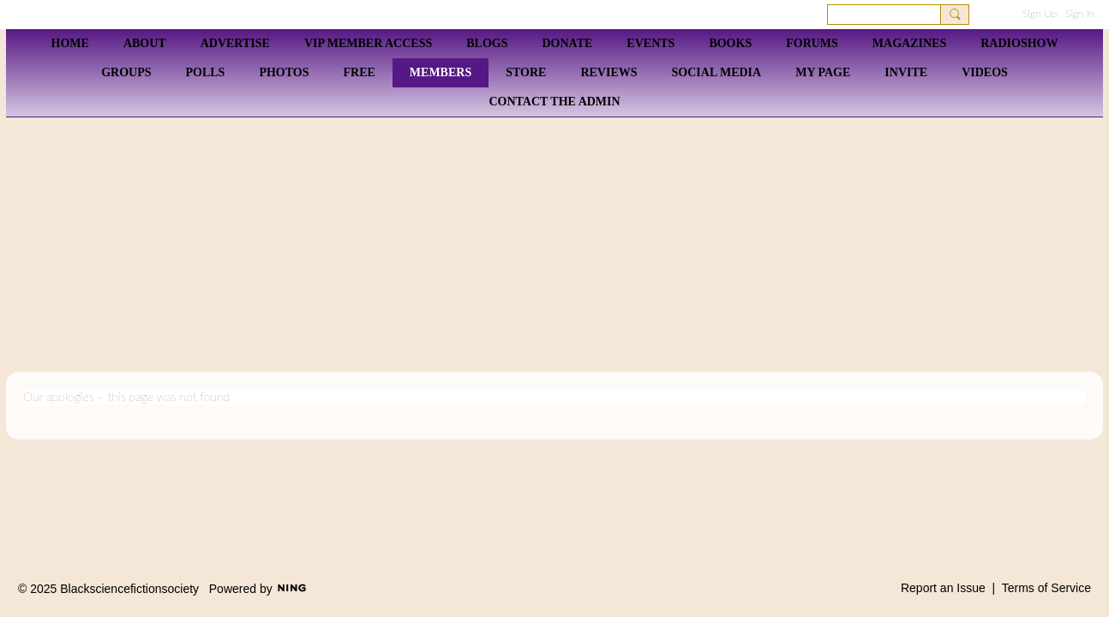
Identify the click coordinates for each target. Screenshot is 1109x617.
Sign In (1079, 13)
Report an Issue (943, 588)
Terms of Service (1046, 588)
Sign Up (1039, 13)
